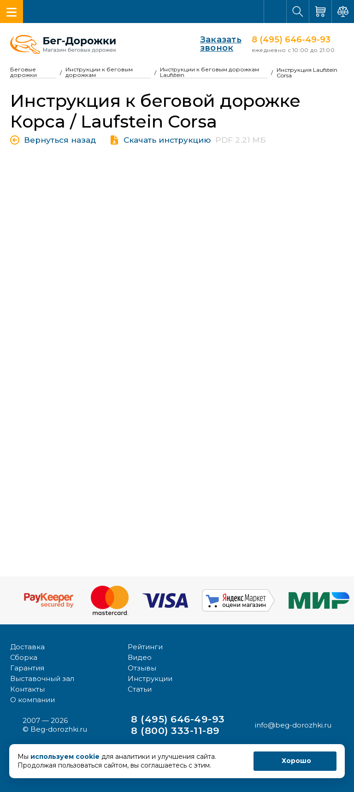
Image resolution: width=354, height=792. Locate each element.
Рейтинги (145, 646)
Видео (140, 657)
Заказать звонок (210, 43)
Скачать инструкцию (167, 140)
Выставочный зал (42, 678)
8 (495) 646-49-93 (291, 39)
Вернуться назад (60, 140)
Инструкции (150, 678)
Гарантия (27, 668)
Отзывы (142, 668)
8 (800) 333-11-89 (175, 730)
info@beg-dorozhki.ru (293, 725)
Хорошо (296, 761)
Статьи (140, 689)
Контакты (27, 689)
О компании (32, 699)
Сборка (23, 657)
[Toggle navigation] (11, 11)
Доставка (27, 646)
